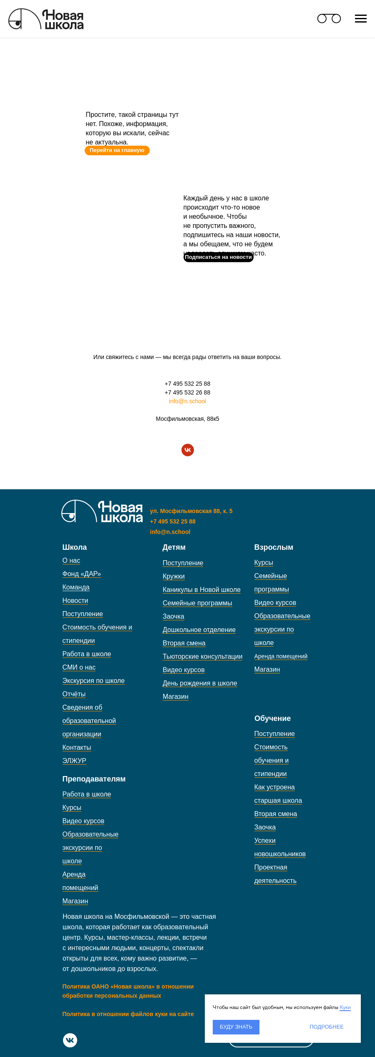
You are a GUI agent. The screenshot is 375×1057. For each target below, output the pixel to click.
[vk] (187, 450)
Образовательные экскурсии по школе (282, 629)
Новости (75, 600)
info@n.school (187, 401)
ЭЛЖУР (74, 760)
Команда (76, 587)
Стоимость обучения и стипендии (271, 760)
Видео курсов (184, 669)
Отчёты (74, 694)
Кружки (174, 576)
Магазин (176, 696)
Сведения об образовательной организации (89, 721)
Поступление (83, 613)
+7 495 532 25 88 (187, 383)
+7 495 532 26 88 (187, 392)
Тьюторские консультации (202, 656)
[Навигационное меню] (361, 19)
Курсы (264, 562)
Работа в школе (87, 653)
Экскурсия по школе (94, 680)
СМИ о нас (79, 667)
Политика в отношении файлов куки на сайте (128, 1014)
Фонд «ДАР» (82, 573)
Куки (345, 1007)
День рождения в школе (200, 683)
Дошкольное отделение (199, 629)
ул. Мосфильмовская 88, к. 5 (191, 511)
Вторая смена (184, 643)
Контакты (77, 747)
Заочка (173, 616)
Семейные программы (197, 603)
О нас (72, 560)
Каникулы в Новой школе (202, 589)
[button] (219, 257)
